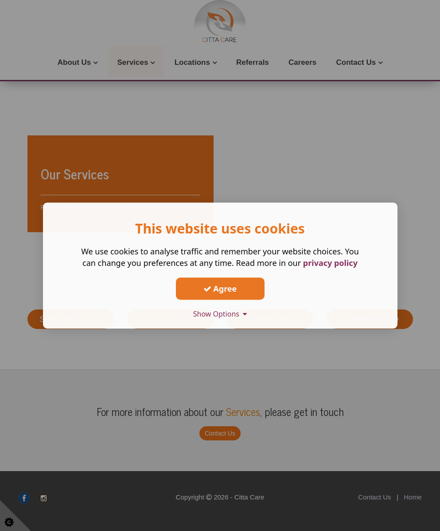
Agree (220, 288)
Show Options (220, 314)
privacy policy (330, 263)
